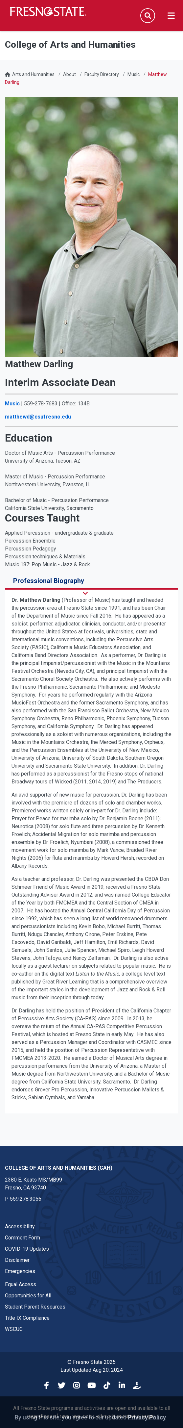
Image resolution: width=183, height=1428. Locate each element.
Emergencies (20, 1271)
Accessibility (20, 1226)
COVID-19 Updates (27, 1249)
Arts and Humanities (33, 74)
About (69, 74)
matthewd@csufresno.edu (38, 417)
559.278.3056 (25, 1199)
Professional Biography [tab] (48, 581)
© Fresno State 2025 (91, 1362)
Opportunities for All (28, 1295)
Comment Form (22, 1238)
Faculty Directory (101, 74)
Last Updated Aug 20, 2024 (91, 1370)
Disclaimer (17, 1260)
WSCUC (14, 1329)
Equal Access (20, 1284)
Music (133, 74)
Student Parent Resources (35, 1307)
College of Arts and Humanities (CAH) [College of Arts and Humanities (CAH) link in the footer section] (58, 1168)
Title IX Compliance (27, 1318)
